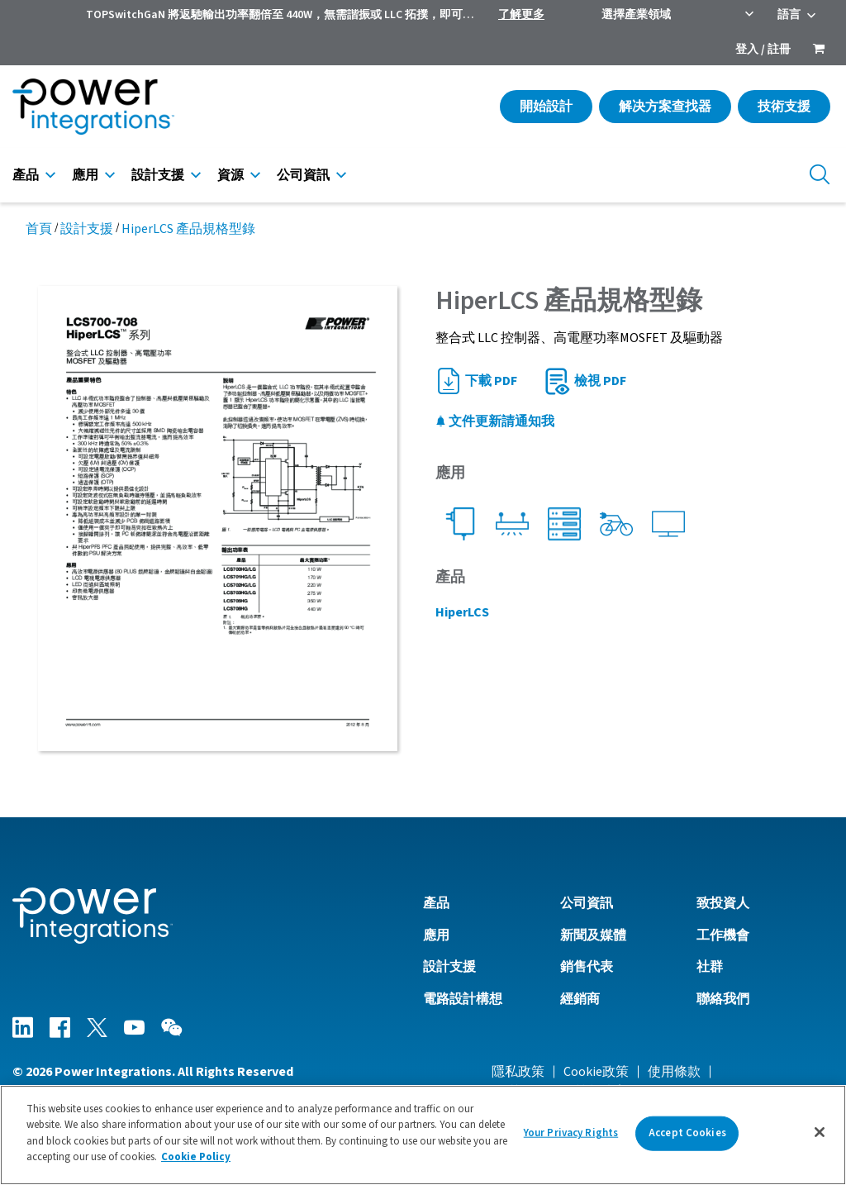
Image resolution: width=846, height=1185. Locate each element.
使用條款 (674, 1072)
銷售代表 (586, 967)
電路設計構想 (462, 999)
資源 (230, 175)
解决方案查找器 (665, 107)
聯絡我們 (722, 999)
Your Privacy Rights (571, 1133)
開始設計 (546, 107)
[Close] (819, 1132)
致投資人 (722, 903)
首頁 (39, 229)
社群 (709, 967)
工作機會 (722, 935)
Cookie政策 (596, 1072)
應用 (85, 175)
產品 (25, 175)
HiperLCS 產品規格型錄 (188, 229)
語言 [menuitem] (789, 15)
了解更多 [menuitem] (521, 15)
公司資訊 (303, 175)
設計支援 (157, 175)
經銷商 (580, 999)
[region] (423, 1135)
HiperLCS (462, 612)
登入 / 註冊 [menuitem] (763, 49)
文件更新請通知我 (494, 421)
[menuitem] (819, 50)
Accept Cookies (687, 1133)
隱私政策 (518, 1072)
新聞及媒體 (593, 935)
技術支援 (784, 107)
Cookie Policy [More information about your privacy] (196, 1156)
